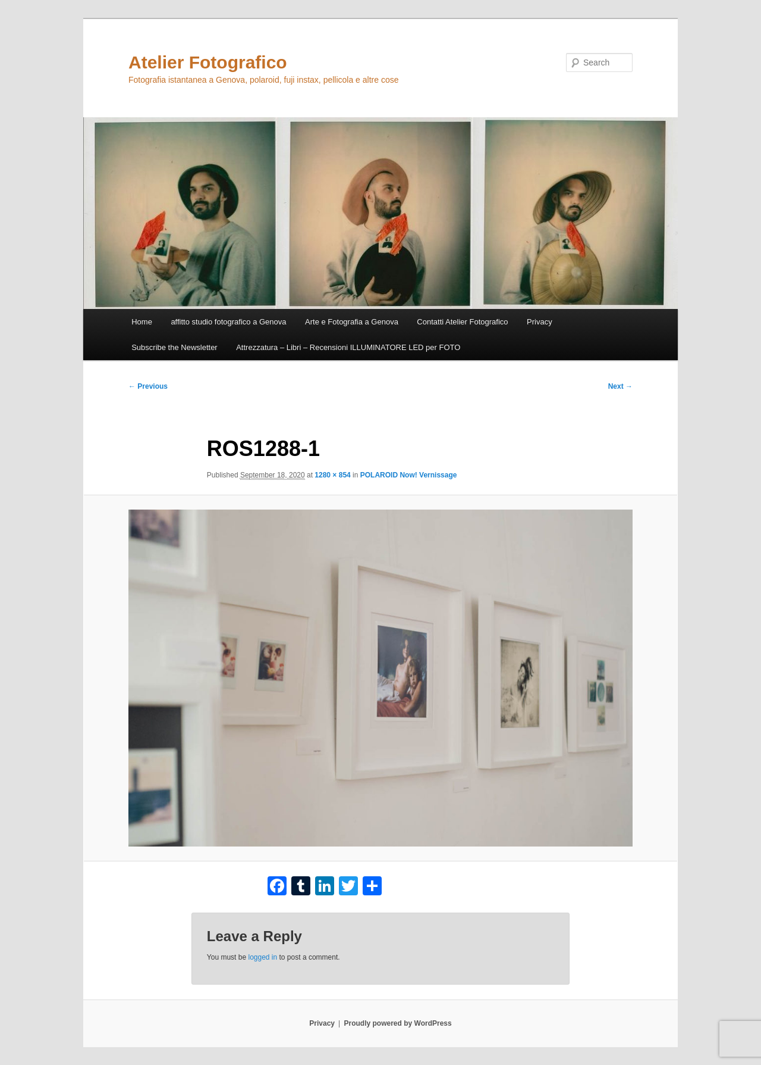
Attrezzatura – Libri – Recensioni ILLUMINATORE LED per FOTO (348, 347)
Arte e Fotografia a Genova (351, 321)
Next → (620, 386)
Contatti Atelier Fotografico (462, 321)
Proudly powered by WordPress (398, 1023)
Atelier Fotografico (207, 62)
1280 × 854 (332, 475)
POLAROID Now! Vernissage (408, 475)
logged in (262, 957)
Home (141, 321)
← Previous (148, 386)
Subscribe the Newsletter (174, 347)
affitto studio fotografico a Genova (228, 321)
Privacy (539, 321)
